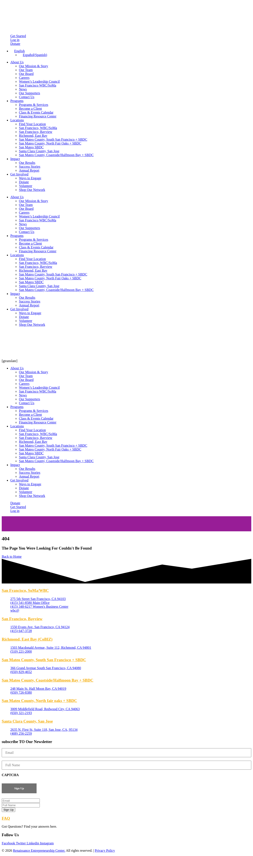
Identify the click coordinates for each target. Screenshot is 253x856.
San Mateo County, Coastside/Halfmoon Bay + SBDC (56, 155)
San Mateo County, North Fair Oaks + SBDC (50, 143)
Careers (24, 77)
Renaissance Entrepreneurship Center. (39, 850)
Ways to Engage (30, 178)
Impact (15, 159)
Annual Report (29, 170)
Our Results (27, 162)
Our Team (26, 70)
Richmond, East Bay (33, 135)
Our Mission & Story (33, 66)
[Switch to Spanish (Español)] (33, 55)
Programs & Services (33, 105)
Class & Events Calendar (36, 112)
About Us (17, 62)
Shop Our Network (32, 190)
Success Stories (29, 166)
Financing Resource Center (37, 116)
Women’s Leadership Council (39, 81)
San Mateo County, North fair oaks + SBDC (39, 700)
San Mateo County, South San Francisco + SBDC (53, 139)
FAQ (6, 818)
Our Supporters (29, 93)
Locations (17, 120)
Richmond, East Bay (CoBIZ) (27, 639)
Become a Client (30, 108)
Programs (16, 101)
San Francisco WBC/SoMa (37, 85)
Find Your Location (32, 124)
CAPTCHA (10, 775)
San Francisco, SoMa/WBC (25, 590)
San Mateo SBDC (31, 147)
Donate (24, 182)
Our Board (26, 74)
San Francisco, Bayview (35, 132)
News (23, 89)
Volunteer (25, 186)
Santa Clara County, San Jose (39, 151)
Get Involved (19, 174)
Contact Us (26, 97)
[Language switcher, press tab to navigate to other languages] (17, 51)
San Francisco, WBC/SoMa (38, 128)
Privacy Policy (105, 850)
